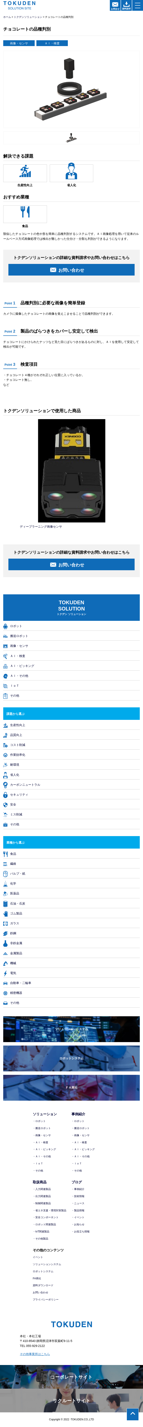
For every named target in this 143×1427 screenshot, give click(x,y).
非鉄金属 (12, 943)
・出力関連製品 (42, 1196)
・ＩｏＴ (38, 1163)
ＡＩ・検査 (14, 655)
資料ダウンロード (43, 1285)
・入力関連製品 (42, 1189)
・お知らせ (78, 1224)
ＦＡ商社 (71, 1087)
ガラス (11, 923)
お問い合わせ (40, 1292)
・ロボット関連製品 (44, 1224)
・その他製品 (40, 1238)
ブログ (77, 1182)
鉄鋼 (9, 933)
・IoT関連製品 (41, 1231)
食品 (9, 853)
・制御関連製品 (42, 1203)
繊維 (9, 863)
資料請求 (126, 6)
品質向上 (12, 735)
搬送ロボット (15, 635)
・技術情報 (78, 1196)
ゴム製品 (12, 913)
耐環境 (11, 764)
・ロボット (39, 1121)
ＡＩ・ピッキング (18, 665)
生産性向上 (14, 725)
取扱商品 (40, 1182)
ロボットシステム (71, 1058)
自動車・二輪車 (17, 982)
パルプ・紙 (14, 873)
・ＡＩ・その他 (42, 1156)
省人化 (11, 774)
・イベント (78, 1217)
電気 (9, 973)
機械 (9, 963)
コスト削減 (14, 744)
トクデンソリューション (28, 17)
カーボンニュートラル (21, 784)
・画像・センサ (42, 1135)
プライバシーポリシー (46, 1299)
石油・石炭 (14, 903)
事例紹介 (78, 1114)
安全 (9, 804)
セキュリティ (15, 794)
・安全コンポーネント (46, 1217)
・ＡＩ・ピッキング (44, 1149)
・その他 (38, 1170)
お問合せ (115, 6)
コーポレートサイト (71, 1376)
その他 (11, 695)
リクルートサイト (71, 1400)
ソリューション (45, 1114)
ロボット (12, 626)
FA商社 (37, 1278)
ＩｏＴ (11, 685)
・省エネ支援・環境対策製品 (49, 1210)
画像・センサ (15, 645)
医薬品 (11, 893)
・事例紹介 (78, 1189)
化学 (9, 883)
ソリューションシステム (71, 1029)
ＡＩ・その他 (15, 675)
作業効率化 (14, 754)
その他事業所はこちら (35, 1354)
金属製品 (12, 953)
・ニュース (78, 1203)
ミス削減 (12, 814)
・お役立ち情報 (81, 1231)
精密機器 (12, 992)
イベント (38, 1257)
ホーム (7, 17)
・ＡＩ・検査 (40, 1142)
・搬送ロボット (42, 1128)
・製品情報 (78, 1210)
